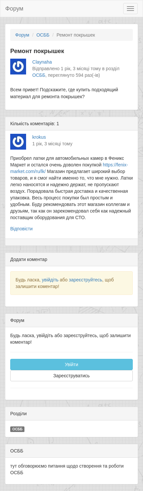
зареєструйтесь (85, 279)
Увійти (71, 364)
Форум (14, 8)
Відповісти (21, 228)
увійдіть (50, 279)
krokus (39, 137)
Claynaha (42, 62)
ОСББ (42, 35)
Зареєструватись (71, 375)
